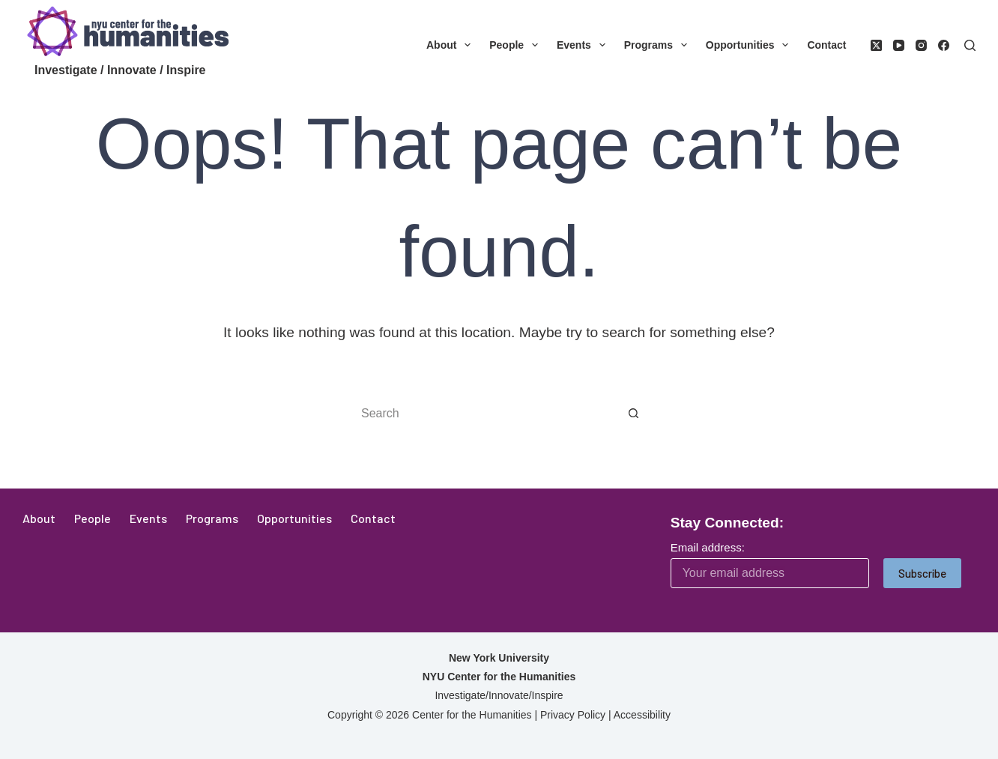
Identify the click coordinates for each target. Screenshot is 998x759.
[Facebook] (943, 45)
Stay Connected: (727, 522)
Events (584, 45)
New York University (499, 658)
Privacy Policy (572, 715)
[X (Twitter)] (876, 45)
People (516, 45)
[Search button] (634, 414)
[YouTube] (898, 45)
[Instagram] (921, 45)
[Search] (970, 45)
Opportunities (750, 45)
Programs (658, 45)
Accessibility (642, 715)
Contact (826, 45)
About (451, 45)
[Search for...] (484, 414)
